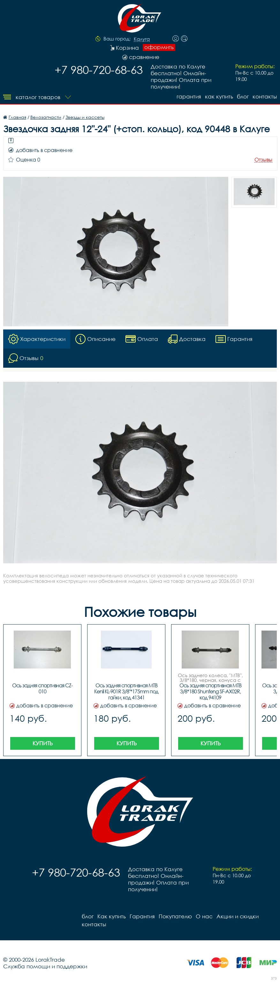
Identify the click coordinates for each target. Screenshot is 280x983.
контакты (265, 96)
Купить (43, 743)
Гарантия (189, 96)
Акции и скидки (237, 916)
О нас (204, 916)
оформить (159, 47)
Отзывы (263, 160)
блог (243, 96)
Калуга (142, 39)
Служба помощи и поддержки (45, 966)
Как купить (219, 96)
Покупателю (175, 916)
